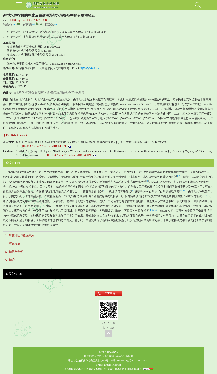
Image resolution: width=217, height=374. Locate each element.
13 (206, 195)
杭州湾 (80, 92)
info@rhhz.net (134, 369)
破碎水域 (43, 92)
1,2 (13, 23)
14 (208, 195)
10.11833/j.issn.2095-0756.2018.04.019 (30, 20)
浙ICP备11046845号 (108, 352)
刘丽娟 (27, 24)
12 (120, 195)
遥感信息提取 (59, 92)
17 (174, 210)
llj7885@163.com (90, 68)
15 (153, 210)
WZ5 (72, 92)
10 (181, 191)
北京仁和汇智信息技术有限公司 (90, 369)
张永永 (7, 24)
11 (184, 191)
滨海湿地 (31, 92)
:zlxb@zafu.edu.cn (112, 364)
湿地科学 (19, 92)
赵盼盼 (49, 24)
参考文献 (14, 273)
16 (156, 210)
